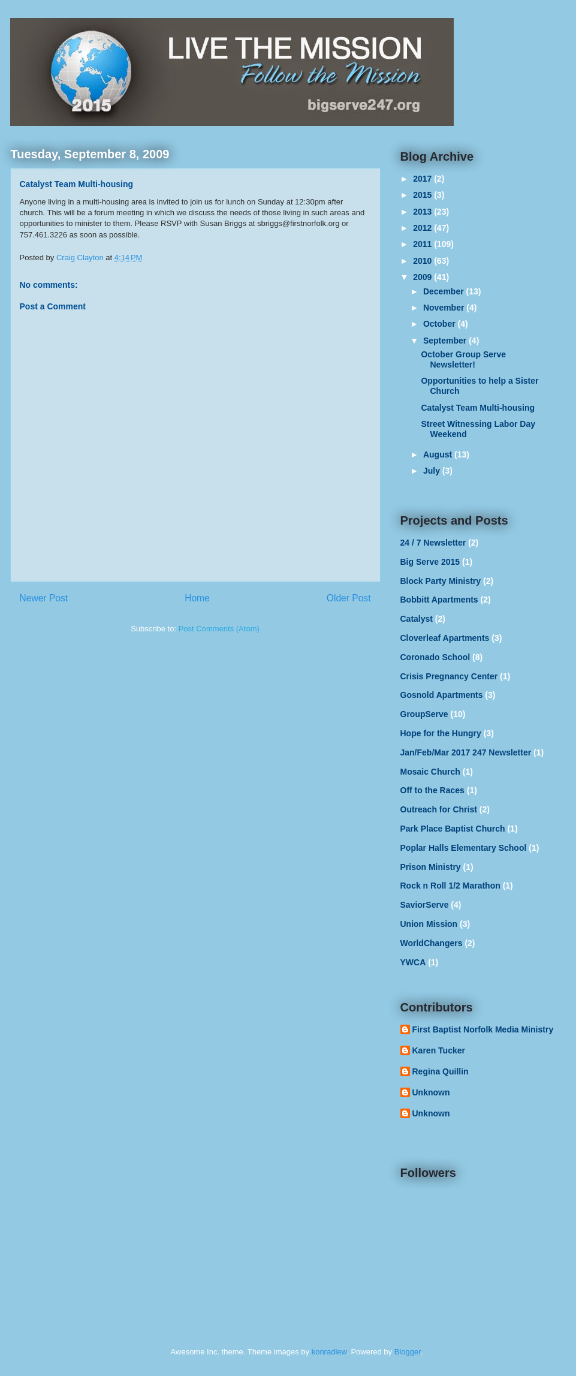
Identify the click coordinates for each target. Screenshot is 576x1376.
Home (197, 598)
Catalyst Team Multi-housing (478, 408)
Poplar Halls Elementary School (463, 848)
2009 (423, 277)
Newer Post (44, 598)
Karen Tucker (438, 1050)
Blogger (407, 1351)
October (440, 324)
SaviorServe (424, 905)
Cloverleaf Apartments (445, 638)
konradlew (329, 1351)
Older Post (349, 598)
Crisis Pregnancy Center (449, 676)
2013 (423, 211)
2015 (423, 195)
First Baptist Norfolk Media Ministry (483, 1029)
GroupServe (424, 714)
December (444, 291)
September (446, 340)
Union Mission (429, 924)
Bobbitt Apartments (439, 599)
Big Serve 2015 (430, 562)
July (432, 470)
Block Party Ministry (440, 581)
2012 (423, 228)
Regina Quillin (440, 1071)
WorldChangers (431, 943)
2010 (423, 261)
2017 (423, 178)
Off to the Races (432, 790)
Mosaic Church (430, 771)
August (438, 454)
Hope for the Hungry (440, 733)
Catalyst (416, 619)
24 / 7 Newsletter (433, 542)
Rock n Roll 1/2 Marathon (450, 885)
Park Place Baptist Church (452, 828)
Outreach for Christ (438, 809)
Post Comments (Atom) (219, 628)
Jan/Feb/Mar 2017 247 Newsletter (466, 752)
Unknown (431, 1092)
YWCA (413, 962)
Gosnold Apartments (441, 695)
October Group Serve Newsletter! (463, 359)
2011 (423, 244)
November (444, 307)
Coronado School (435, 657)
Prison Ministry (430, 867)
